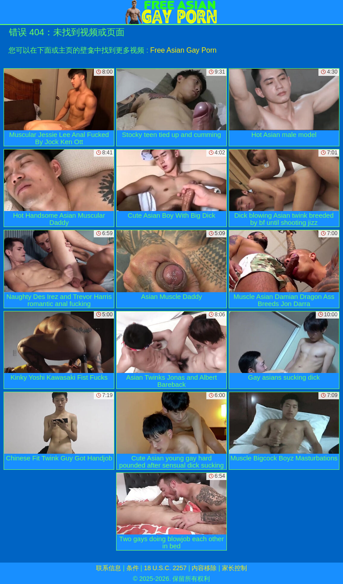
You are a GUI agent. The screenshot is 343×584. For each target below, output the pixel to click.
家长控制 (234, 568)
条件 (132, 568)
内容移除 (204, 568)
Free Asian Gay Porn (183, 50)
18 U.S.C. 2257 (165, 568)
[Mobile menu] (8, 12)
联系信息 (108, 568)
